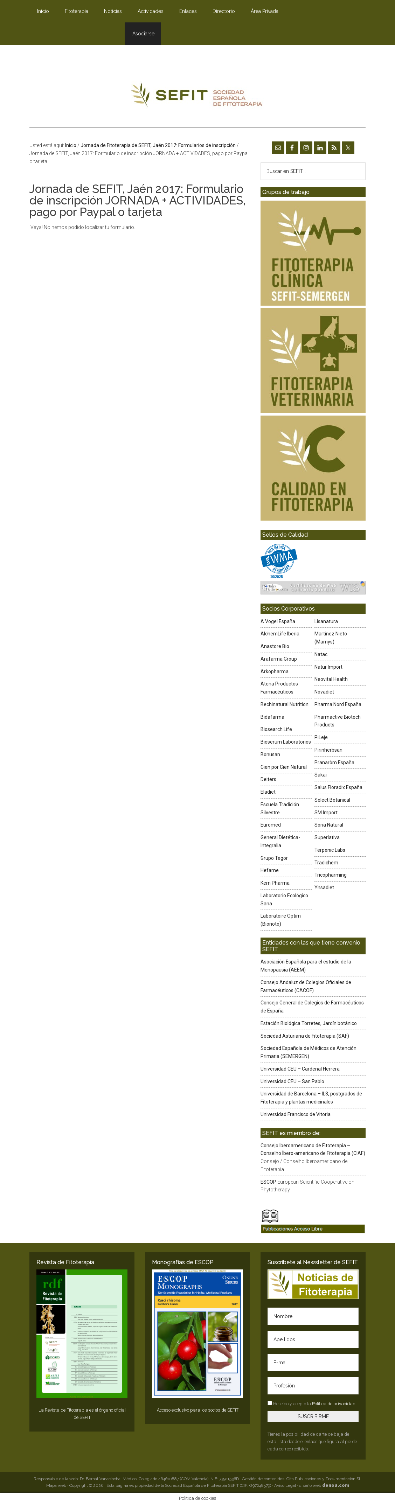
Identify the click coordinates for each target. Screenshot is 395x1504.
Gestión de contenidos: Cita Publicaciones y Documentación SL (301, 1478)
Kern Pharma (275, 883)
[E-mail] (313, 1362)
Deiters (268, 779)
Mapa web (56, 1485)
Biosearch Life (276, 729)
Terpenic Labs (329, 850)
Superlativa (327, 837)
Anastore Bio (275, 646)
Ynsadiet (324, 887)
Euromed (271, 825)
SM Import (326, 812)
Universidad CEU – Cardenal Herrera (300, 1069)
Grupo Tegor (274, 858)
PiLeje (321, 737)
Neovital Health (331, 679)
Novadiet (324, 692)
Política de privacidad (333, 1403)
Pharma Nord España (337, 704)
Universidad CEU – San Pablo (292, 1081)
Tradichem (326, 862)
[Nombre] (313, 1316)
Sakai (320, 775)
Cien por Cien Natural (284, 767)
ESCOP (268, 1182)
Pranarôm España (334, 762)
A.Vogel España (278, 621)
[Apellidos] (313, 1339)
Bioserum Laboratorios (286, 742)
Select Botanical (332, 800)
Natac (320, 654)
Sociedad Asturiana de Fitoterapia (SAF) (305, 1036)
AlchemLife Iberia (280, 633)
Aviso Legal (285, 1485)
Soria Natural (328, 825)
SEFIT (197, 97)
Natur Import (328, 667)
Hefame (270, 870)
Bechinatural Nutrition (285, 704)
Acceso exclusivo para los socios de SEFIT (197, 1410)
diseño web (324, 1485)
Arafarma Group (279, 659)
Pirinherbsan (328, 750)
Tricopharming (330, 875)
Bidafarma (272, 717)
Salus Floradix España (338, 787)
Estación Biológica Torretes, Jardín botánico (309, 1023)
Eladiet (268, 792)
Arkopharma (275, 671)
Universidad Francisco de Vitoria (296, 1114)
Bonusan (270, 754)
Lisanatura (326, 621)
